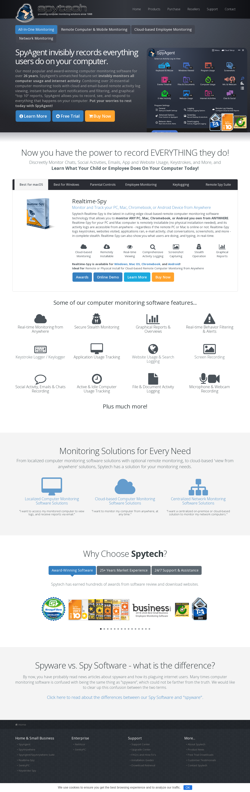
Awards (82, 277)
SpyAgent (24, 744)
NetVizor (80, 744)
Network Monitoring (36, 38)
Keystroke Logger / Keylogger (40, 357)
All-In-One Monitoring (36, 29)
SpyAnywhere (27, 749)
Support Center (140, 744)
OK (188, 787)
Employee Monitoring (141, 184)
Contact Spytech (197, 765)
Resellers (193, 9)
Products (154, 9)
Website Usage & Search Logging (153, 359)
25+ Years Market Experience (124, 570)
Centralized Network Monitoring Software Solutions (198, 498)
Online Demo (108, 277)
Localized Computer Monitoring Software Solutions (52, 498)
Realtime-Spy (27, 760)
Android (174, 264)
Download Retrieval (143, 765)
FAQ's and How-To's (143, 754)
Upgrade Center (141, 749)
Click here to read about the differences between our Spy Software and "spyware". (125, 697)
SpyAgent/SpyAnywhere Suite (37, 754)
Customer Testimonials (202, 760)
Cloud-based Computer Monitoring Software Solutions (125, 498)
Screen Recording (209, 357)
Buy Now (100, 116)
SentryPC (24, 765)
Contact (230, 9)
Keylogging (181, 184)
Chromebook (150, 264)
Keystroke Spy (27, 770)
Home (136, 9)
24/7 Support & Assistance (177, 570)
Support (212, 9)
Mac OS (134, 264)
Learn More (33, 116)
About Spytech (196, 744)
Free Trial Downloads (201, 754)
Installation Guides (142, 760)
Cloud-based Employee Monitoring (163, 29)
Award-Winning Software (72, 570)
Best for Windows (66, 184)
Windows (121, 264)
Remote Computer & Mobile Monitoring (94, 29)
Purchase (173, 9)
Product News (196, 749)
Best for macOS (31, 184)
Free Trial (68, 116)
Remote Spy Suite (218, 184)
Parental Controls (103, 184)
